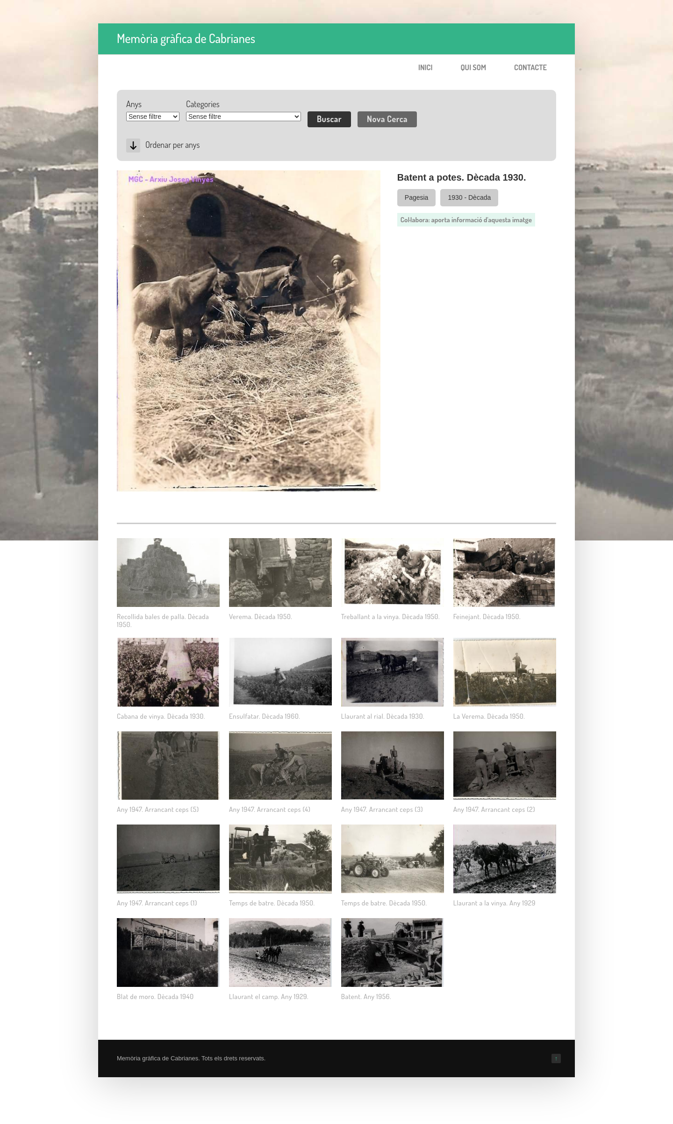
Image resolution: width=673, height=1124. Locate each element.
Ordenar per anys (172, 144)
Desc (133, 146)
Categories (203, 104)
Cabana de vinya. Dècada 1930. (161, 716)
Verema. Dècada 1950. (260, 616)
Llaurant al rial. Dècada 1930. (382, 716)
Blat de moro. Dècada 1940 (155, 996)
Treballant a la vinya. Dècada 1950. (390, 616)
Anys (134, 104)
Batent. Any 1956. (366, 996)
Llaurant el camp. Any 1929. (268, 996)
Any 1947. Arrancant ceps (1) (157, 903)
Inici (425, 67)
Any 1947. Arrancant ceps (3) (382, 809)
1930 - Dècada (469, 197)
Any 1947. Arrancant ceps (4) (270, 809)
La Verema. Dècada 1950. (489, 716)
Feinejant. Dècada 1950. (487, 616)
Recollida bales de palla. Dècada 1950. (163, 620)
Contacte (530, 67)
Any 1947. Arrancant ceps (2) (494, 809)
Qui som (473, 67)
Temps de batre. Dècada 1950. (272, 903)
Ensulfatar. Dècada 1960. (264, 716)
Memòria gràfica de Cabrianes (186, 38)
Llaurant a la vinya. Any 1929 (494, 903)
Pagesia (417, 197)
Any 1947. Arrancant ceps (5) (158, 809)
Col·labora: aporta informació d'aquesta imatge (466, 219)
